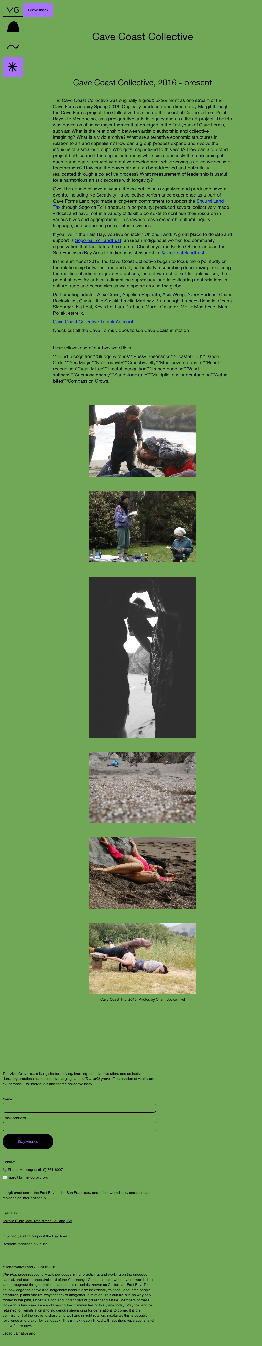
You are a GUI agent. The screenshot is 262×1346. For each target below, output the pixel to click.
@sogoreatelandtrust (183, 252)
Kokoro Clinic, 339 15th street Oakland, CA (37, 1220)
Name (7, 1099)
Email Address (14, 1117)
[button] (38, 10)
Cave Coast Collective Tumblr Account (93, 321)
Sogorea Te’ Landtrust (98, 240)
